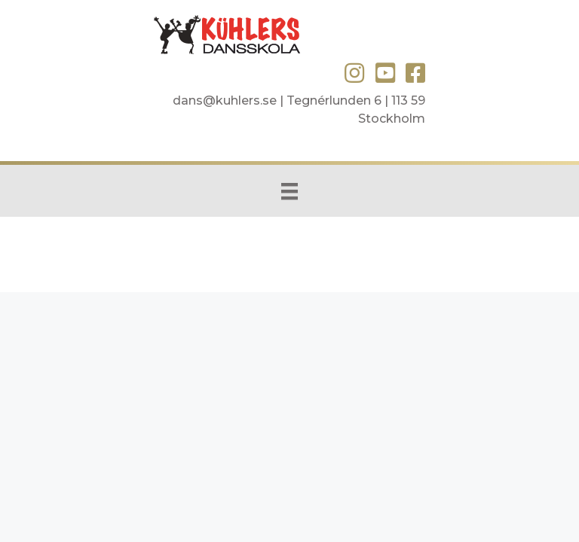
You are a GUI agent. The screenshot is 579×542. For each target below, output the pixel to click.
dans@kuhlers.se (225, 100)
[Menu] (289, 191)
